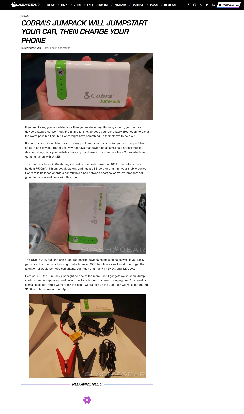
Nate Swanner (32, 48)
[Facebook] (188, 4)
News (51, 4)
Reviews (170, 4)
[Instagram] (194, 4)
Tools (154, 4)
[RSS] (213, 4)
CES (38, 276)
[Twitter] (201, 4)
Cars (77, 4)
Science (138, 4)
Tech (64, 4)
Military (120, 4)
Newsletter (228, 4)
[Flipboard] (207, 4)
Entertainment (98, 4)
